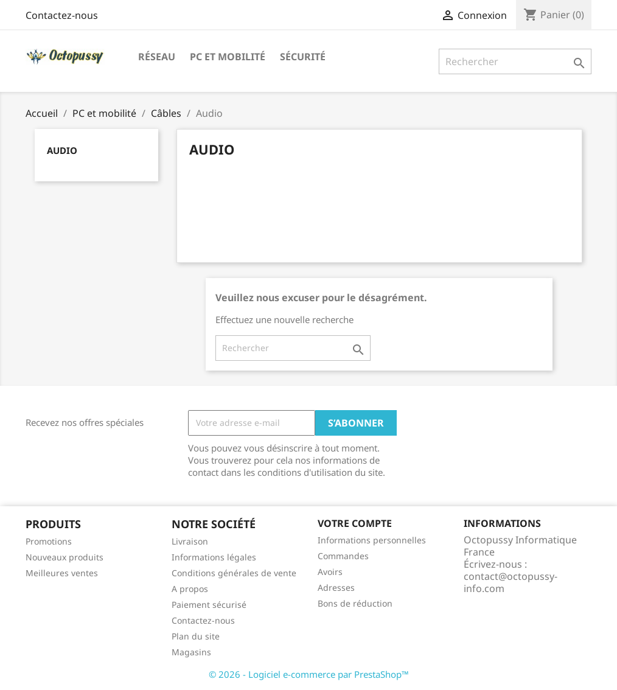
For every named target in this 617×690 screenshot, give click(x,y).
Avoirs (330, 571)
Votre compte (355, 523)
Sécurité (303, 56)
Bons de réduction (355, 603)
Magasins (191, 652)
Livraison (190, 541)
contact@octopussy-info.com (510, 582)
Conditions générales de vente (234, 573)
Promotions (49, 541)
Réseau (156, 56)
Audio (62, 150)
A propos (190, 588)
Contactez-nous (62, 15)
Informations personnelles (372, 540)
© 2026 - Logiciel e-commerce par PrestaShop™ (309, 674)
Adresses (336, 587)
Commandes (343, 556)
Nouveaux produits (64, 557)
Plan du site (196, 636)
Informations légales (214, 557)
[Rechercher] (515, 61)
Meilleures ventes (62, 573)
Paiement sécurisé (209, 604)
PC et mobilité (227, 56)
